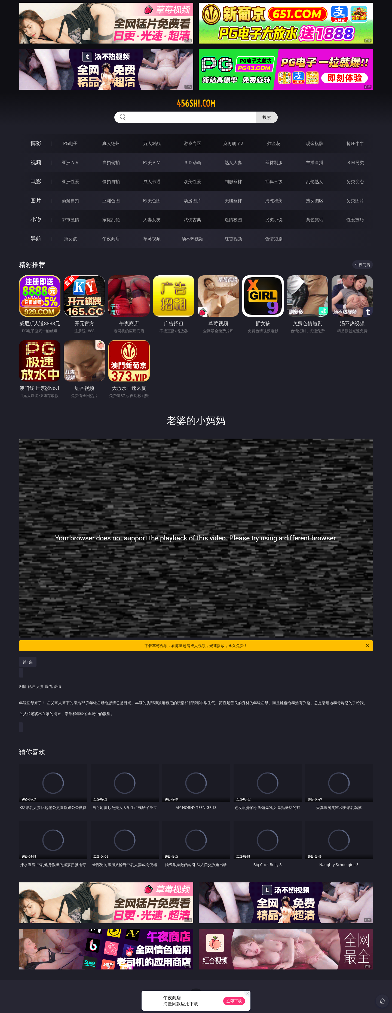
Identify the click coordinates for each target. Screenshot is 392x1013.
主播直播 (314, 162)
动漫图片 (192, 201)
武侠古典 (192, 220)
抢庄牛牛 (355, 143)
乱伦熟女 (314, 181)
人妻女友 (152, 220)
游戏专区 (192, 143)
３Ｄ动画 (192, 162)
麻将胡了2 (233, 143)
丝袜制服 (274, 162)
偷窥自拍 (70, 201)
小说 (35, 219)
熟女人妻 (233, 162)
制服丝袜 (233, 181)
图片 (35, 200)
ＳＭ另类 (355, 162)
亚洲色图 (111, 201)
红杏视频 (233, 239)
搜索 (266, 117)
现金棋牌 (314, 143)
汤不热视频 (192, 239)
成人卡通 (152, 181)
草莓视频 (152, 239)
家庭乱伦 (111, 220)
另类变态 (355, 181)
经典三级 (274, 181)
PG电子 (70, 143)
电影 (35, 181)
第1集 (28, 661)
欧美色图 (152, 201)
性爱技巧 (355, 220)
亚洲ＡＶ (70, 162)
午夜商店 (111, 239)
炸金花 (273, 143)
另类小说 (274, 220)
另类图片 (355, 201)
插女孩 (70, 239)
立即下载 (234, 1000)
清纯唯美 (274, 201)
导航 (35, 238)
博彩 (35, 143)
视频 (35, 162)
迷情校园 (233, 220)
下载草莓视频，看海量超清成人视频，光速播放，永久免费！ (257, 645)
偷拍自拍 (111, 181)
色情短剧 (274, 239)
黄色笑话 (314, 220)
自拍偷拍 (111, 162)
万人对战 (152, 143)
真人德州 (111, 143)
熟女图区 (314, 201)
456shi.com (196, 103)
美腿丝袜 (233, 201)
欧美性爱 (192, 181)
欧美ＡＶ (152, 162)
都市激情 (70, 220)
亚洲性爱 (70, 181)
